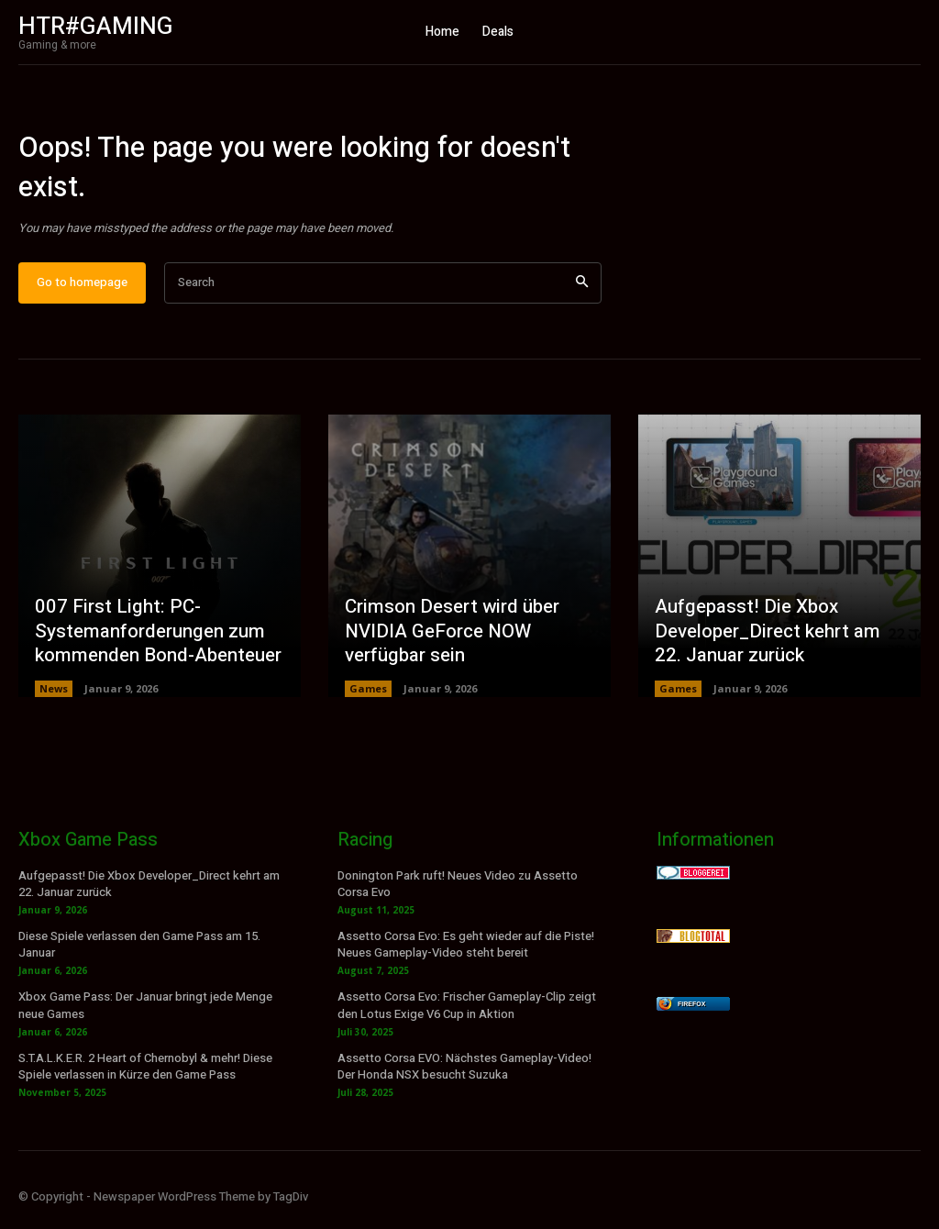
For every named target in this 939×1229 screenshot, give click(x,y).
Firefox (691, 1012)
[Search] (582, 291)
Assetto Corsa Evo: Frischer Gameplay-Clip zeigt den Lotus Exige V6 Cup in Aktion (466, 1014)
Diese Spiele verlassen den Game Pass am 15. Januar (139, 952)
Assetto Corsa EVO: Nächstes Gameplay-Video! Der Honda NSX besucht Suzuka (464, 1074)
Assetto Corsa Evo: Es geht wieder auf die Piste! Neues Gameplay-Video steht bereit (465, 952)
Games (368, 696)
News (53, 696)
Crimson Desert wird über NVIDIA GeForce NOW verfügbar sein (449, 640)
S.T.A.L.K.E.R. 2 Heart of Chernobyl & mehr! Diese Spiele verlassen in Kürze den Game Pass (145, 1074)
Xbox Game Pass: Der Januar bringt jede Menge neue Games (145, 1014)
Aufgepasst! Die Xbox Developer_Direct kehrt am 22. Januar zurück (779, 640)
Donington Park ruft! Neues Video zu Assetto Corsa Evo (457, 892)
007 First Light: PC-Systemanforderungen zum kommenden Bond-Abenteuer (156, 640)
